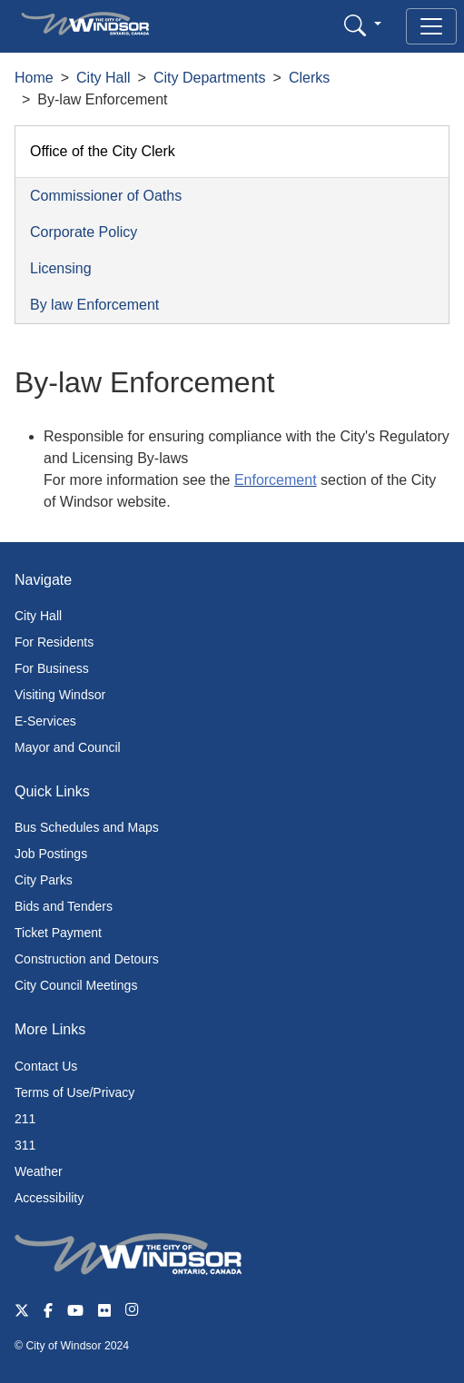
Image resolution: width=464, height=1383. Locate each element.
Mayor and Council (68, 747)
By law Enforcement (94, 304)
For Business (52, 668)
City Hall (103, 77)
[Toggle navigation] (431, 26)
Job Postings (51, 853)
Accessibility (49, 1197)
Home (34, 77)
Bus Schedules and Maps (87, 827)
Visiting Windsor (60, 694)
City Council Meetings (76, 985)
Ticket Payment (58, 932)
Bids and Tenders (64, 906)
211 (25, 1118)
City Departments (209, 77)
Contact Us (46, 1066)
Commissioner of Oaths (106, 195)
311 (25, 1145)
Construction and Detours (87, 959)
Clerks (309, 77)
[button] (363, 25)
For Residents (54, 642)
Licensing (61, 268)
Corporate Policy (83, 232)
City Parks (44, 880)
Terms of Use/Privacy (74, 1092)
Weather (39, 1171)
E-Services (45, 721)
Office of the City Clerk (102, 151)
